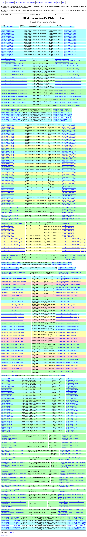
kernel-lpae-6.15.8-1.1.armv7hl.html (10, 269)
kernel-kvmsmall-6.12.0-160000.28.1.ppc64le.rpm (68, 229)
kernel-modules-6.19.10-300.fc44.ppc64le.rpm (67, 332)
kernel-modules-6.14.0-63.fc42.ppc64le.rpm (67, 365)
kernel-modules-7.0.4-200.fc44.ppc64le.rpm (67, 292)
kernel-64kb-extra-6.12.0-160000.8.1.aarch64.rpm (70, 46)
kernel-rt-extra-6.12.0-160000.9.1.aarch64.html (7, 403)
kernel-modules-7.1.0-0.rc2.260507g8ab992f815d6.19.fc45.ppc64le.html (13, 280)
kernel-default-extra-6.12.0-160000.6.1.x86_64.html (7, 194)
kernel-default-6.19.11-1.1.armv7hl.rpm (62, 115)
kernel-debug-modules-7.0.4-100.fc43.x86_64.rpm (67, 75)
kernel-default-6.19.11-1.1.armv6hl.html (11, 114)
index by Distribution (20, 2)
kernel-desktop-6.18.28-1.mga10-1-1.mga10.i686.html (9, 216)
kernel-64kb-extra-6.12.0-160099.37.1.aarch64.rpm (70, 30)
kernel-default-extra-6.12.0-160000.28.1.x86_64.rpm (69, 140)
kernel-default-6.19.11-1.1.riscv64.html (10, 117)
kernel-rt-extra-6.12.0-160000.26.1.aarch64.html (7, 397)
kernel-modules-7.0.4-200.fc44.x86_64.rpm (66, 298)
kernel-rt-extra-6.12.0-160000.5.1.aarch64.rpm (72, 428)
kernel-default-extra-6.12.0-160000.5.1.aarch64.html (7, 197)
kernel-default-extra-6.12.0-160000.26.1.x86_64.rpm (69, 158)
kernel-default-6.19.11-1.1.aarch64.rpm (62, 112)
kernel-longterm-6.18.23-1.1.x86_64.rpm (62, 262)
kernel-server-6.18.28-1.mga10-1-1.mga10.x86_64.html (9, 446)
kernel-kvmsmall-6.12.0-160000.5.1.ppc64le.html (13, 251)
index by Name (52, 2)
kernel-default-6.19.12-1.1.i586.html (10, 109)
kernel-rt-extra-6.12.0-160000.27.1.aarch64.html (7, 391)
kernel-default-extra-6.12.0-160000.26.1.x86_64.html (7, 158)
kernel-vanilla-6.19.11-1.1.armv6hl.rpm (76, 522)
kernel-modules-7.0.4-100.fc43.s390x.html (11, 307)
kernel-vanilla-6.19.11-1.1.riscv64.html (10, 525)
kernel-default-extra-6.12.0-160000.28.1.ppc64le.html (7, 137)
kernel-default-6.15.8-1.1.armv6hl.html (10, 119)
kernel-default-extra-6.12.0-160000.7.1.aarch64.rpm (69, 179)
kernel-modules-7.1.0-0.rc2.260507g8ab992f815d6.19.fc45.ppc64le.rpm (68, 280)
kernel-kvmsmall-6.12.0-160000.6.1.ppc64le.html (13, 248)
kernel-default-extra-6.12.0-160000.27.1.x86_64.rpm (69, 149)
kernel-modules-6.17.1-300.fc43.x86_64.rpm (67, 359)
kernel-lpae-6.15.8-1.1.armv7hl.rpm (66, 269)
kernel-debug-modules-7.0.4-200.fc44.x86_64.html (13, 68)
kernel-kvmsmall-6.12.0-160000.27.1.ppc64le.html (7, 232)
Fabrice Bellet (4, 535)
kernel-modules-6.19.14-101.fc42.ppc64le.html (12, 317)
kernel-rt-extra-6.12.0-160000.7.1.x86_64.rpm (71, 419)
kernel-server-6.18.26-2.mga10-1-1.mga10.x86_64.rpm (70, 438)
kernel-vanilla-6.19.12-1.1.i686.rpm (75, 517)
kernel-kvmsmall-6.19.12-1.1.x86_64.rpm (72, 223)
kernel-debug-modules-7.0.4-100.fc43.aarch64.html (13, 71)
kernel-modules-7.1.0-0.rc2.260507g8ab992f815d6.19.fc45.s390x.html (13, 283)
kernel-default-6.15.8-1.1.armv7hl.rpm (62, 121)
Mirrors (59, 2)
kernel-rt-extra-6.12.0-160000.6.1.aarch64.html (7, 422)
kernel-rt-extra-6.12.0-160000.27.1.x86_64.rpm (72, 394)
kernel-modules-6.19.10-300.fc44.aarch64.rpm (67, 326)
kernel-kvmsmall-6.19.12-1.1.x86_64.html (11, 223)
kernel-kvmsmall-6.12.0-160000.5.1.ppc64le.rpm (74, 251)
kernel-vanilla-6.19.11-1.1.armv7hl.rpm (76, 524)
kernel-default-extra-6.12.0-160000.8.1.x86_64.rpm (69, 176)
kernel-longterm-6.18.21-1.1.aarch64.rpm (62, 264)
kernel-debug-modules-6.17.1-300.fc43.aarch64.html (14, 96)
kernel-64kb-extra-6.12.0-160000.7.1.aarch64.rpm (70, 49)
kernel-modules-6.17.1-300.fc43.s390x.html (11, 356)
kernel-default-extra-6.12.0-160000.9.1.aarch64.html (7, 161)
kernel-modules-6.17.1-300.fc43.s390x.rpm (66, 356)
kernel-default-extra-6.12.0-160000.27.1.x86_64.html (7, 149)
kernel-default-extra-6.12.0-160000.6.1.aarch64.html (7, 188)
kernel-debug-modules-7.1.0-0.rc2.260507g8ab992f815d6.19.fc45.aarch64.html (13, 59)
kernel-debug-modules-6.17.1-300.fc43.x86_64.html (13, 99)
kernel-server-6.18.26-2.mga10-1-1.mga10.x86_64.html (9, 438)
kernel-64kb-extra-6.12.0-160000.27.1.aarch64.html (7, 37)
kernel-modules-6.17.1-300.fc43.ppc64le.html (12, 353)
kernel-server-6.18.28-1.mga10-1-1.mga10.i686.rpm (70, 443)
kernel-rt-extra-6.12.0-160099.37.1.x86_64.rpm (72, 382)
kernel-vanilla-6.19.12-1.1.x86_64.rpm (76, 519)
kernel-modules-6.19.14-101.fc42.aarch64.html (12, 314)
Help (63, 2)
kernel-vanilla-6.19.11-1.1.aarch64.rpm (76, 520)
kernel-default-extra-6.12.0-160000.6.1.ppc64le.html (7, 191)
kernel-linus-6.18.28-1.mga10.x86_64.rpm (70, 258)
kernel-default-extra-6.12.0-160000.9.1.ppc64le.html (7, 164)
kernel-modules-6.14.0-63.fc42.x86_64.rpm (66, 371)
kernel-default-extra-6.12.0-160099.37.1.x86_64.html (7, 130)
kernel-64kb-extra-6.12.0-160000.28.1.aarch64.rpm (70, 33)
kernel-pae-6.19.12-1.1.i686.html (9, 375)
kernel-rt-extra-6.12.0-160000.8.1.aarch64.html (7, 410)
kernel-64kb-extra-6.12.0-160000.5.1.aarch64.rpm (70, 55)
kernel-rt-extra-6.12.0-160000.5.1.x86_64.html (7, 431)
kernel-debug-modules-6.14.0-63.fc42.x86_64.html (13, 105)
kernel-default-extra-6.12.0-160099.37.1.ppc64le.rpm (69, 127)
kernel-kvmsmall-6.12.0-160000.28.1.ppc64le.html (7, 229)
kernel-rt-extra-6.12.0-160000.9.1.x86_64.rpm (71, 407)
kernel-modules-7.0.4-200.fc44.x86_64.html (12, 298)
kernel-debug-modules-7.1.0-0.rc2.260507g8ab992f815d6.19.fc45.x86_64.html (13, 62)
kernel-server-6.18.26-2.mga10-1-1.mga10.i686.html (9, 435)
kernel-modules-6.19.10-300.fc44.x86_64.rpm (67, 344)
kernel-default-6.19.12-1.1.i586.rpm (61, 109)
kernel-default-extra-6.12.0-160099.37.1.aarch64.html (7, 124)
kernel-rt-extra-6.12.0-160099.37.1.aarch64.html (7, 379)
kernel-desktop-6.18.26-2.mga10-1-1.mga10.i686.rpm (71, 208)
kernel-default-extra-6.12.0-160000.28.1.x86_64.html (7, 140)
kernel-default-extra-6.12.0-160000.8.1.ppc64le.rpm (69, 173)
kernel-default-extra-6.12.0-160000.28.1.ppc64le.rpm (69, 137)
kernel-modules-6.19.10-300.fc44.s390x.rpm (67, 338)
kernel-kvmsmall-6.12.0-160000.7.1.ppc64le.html (13, 245)
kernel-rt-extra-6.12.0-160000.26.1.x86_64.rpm (72, 400)
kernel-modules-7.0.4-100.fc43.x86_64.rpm (66, 311)
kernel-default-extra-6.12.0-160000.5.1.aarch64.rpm (69, 197)
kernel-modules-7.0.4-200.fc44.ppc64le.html (12, 292)
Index (3, 2)
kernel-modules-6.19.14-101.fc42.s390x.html (12, 320)
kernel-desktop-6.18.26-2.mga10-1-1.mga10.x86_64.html (9, 211)
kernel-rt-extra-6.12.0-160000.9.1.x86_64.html (7, 407)
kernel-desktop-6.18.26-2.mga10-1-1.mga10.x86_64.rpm (71, 211)
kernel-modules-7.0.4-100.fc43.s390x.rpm (66, 307)
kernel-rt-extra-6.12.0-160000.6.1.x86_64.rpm (71, 425)
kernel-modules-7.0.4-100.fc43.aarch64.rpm (67, 301)
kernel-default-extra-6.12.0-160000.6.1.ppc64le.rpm (69, 191)
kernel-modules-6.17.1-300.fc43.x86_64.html (12, 359)
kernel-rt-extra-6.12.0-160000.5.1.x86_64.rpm (71, 431)
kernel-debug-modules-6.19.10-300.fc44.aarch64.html (14, 84)
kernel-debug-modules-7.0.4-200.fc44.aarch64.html (13, 65)
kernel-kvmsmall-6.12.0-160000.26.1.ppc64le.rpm (68, 235)
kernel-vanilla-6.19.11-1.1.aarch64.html (10, 520)
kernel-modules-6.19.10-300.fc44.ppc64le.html (12, 332)
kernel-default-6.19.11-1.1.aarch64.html (10, 112)
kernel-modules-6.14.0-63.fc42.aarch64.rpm (67, 362)
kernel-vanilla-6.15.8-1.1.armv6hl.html (10, 527)
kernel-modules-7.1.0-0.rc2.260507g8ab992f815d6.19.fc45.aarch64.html (13, 277)
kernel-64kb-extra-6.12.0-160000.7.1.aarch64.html (7, 49)
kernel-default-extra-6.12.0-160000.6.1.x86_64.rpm (69, 194)
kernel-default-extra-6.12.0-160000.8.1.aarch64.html (7, 170)
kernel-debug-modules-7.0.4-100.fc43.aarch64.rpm (67, 71)
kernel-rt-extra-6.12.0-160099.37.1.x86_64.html (7, 382)
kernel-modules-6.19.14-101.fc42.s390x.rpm (67, 320)
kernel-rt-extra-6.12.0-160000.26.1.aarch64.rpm (72, 397)
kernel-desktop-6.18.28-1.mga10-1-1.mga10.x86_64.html (9, 219)
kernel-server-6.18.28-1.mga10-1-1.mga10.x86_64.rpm (70, 446)
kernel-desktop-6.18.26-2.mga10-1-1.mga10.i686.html (9, 208)
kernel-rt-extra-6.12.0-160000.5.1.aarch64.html (7, 428)
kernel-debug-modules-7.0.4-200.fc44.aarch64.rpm (67, 65)
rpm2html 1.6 (10, 532)
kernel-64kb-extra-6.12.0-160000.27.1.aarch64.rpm (70, 37)
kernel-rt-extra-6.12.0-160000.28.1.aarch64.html (7, 385)
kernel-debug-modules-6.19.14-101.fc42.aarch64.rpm (68, 78)
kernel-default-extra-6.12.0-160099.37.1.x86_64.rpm (69, 130)
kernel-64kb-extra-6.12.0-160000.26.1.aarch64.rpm (70, 40)
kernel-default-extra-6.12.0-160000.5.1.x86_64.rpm (69, 203)
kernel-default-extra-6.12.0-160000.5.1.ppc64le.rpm (69, 200)
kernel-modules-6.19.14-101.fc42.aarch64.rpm (67, 314)
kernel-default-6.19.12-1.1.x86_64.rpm (62, 110)
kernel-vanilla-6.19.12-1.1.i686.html (10, 517)
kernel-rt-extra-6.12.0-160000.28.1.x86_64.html (7, 388)
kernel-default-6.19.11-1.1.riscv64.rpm (62, 117)
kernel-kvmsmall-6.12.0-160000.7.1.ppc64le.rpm (74, 245)
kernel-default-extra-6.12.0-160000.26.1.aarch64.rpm (69, 152)
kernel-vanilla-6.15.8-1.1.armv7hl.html (10, 529)
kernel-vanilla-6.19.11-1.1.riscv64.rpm (76, 525)
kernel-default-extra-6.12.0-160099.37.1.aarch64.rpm (69, 124)
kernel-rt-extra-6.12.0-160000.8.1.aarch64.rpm (72, 410)
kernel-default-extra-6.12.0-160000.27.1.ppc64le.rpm (69, 146)
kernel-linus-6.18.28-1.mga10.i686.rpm (75, 255)
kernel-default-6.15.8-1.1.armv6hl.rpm (62, 119)
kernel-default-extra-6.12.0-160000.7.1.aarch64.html (7, 179)
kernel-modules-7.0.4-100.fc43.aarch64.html (12, 301)
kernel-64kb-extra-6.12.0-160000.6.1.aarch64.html (7, 52)
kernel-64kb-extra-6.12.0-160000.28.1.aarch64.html (7, 33)
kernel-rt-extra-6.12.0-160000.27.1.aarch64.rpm (72, 391)
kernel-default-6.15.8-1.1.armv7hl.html (10, 121)
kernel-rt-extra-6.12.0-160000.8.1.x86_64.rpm (71, 413)
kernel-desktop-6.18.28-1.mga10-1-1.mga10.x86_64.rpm (71, 219)
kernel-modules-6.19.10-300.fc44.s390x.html (12, 338)
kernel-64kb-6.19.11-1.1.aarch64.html (10, 27)
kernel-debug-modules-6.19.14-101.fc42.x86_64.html (14, 81)
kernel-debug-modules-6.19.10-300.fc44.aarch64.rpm (68, 84)
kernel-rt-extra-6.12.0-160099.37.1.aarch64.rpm (72, 379)
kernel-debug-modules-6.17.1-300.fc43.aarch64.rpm (68, 96)
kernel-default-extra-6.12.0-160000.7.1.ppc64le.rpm (69, 182)
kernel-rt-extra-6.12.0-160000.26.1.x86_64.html (7, 400)
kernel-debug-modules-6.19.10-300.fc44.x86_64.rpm (68, 90)
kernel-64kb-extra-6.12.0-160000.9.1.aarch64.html (7, 43)
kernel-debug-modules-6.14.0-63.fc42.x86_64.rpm (67, 105)
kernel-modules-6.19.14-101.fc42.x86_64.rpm (67, 323)
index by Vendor (31, 2)
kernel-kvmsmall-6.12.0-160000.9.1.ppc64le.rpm (74, 238)
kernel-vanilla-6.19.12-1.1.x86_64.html (10, 519)
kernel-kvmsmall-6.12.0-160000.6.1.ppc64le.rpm (74, 248)
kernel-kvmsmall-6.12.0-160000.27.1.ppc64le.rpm (68, 232)
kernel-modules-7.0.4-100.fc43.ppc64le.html (12, 304)
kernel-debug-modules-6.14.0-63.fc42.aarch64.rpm (67, 102)
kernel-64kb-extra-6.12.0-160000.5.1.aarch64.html (7, 55)
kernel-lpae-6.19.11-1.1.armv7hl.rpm (67, 267)
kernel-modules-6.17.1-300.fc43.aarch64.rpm (67, 350)
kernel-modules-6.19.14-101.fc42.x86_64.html (12, 323)
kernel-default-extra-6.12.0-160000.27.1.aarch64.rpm (69, 143)
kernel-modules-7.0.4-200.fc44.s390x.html (11, 295)
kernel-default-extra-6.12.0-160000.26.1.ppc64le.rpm (69, 155)
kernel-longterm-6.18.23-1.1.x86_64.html (11, 262)
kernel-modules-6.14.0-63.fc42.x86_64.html (12, 371)
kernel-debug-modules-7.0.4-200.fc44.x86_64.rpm (67, 68)
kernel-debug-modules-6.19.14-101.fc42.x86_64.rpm (68, 81)
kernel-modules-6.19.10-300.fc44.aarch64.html (12, 326)
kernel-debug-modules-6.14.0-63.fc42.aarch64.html (13, 102)
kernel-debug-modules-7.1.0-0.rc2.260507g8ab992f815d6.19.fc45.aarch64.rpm (67, 59)
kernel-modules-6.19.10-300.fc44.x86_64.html (12, 344)
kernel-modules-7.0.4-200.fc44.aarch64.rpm (67, 289)
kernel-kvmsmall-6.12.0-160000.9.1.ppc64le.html (13, 238)
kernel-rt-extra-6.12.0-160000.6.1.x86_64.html (7, 425)
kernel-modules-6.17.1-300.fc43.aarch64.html (12, 350)
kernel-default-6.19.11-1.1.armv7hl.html (11, 115)
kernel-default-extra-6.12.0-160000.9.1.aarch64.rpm (69, 161)
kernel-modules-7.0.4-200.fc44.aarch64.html (12, 289)
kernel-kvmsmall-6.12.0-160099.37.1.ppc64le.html (7, 226)
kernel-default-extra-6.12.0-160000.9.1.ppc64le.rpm (69, 164)
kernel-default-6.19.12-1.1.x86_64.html (10, 110)
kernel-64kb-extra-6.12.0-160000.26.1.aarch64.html (7, 40)
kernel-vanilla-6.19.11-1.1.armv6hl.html (11, 522)
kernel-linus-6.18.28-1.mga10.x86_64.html (6, 258)
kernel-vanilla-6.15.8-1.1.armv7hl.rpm (76, 529)
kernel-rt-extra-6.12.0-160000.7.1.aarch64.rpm (72, 416)
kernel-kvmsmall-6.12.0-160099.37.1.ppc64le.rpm (68, 226)
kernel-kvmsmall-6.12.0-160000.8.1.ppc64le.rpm (74, 241)
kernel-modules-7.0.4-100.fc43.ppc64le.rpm (67, 304)
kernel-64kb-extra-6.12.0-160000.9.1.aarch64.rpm (70, 43)
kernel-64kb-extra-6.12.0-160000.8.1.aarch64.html (7, 46)
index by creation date (41, 2)
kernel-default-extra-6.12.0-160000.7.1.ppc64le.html (7, 182)
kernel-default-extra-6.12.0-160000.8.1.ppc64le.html (7, 173)
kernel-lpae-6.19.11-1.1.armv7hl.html (10, 267)
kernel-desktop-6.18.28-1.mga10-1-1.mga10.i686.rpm (71, 216)
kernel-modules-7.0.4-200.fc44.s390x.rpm (66, 295)
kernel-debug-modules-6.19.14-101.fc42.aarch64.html (14, 78)
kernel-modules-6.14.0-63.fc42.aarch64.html (12, 362)
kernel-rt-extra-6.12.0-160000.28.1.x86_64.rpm (72, 388)
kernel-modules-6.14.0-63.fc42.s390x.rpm (66, 368)
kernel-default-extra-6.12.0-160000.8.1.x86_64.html (7, 176)
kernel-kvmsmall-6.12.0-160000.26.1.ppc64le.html (7, 235)
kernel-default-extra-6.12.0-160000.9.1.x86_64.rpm (69, 167)
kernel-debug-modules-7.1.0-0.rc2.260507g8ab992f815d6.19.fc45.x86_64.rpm (67, 62)
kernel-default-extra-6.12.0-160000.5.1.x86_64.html (7, 203)
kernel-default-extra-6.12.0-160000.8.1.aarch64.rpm (69, 170)
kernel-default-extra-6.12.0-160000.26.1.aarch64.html (7, 152)
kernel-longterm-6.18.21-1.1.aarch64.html (11, 264)
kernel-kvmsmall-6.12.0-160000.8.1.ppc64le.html (13, 241)
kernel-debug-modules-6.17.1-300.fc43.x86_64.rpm (68, 99)
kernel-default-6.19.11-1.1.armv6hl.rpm (62, 114)
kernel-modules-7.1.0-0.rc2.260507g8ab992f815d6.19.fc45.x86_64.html (13, 286)
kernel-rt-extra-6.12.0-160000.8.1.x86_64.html (7, 413)
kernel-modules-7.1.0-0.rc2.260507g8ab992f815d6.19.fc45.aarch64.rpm (68, 277)
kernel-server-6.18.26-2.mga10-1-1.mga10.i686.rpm (70, 435)
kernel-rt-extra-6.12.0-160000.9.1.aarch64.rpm (72, 403)
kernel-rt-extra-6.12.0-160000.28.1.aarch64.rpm (72, 385)
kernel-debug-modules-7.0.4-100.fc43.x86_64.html (13, 75)
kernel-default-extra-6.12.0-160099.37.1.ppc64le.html (7, 127)
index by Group (10, 2)
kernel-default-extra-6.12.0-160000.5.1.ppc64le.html (7, 200)
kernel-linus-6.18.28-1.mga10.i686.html (10, 255)
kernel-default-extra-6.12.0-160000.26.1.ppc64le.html (7, 155)
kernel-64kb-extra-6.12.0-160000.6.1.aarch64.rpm (70, 52)
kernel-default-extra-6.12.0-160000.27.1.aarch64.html (7, 143)
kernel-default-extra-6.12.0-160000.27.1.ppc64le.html (7, 146)
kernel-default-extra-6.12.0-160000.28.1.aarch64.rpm (69, 134)
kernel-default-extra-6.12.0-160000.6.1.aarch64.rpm (69, 188)
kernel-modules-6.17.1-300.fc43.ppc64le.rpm (67, 353)
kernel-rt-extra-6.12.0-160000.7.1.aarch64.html (7, 416)
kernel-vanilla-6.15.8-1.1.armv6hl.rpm (76, 527)
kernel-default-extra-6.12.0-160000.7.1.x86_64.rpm (69, 185)
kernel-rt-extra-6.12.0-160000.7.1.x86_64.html (7, 419)
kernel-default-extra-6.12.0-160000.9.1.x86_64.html (7, 167)
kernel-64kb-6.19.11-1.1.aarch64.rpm (65, 27)
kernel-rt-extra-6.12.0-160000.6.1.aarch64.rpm (72, 422)
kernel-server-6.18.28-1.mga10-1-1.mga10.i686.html (9, 443)
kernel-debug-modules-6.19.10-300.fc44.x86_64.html (14, 90)
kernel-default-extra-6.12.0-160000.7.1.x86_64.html (7, 185)
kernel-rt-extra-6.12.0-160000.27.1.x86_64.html (7, 394)
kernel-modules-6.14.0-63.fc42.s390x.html (11, 368)
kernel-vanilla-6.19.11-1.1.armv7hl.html (11, 524)
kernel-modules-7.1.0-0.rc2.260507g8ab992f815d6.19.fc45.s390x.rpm (68, 283)
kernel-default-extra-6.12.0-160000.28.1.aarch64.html (7, 134)
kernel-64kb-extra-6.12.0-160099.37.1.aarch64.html (7, 30)
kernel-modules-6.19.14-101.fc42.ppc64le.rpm (67, 317)
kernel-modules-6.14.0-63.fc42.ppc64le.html (12, 365)
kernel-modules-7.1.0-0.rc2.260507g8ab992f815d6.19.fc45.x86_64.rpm (68, 286)
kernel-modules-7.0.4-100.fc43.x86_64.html (12, 311)
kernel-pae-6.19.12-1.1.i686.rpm (57, 375)
